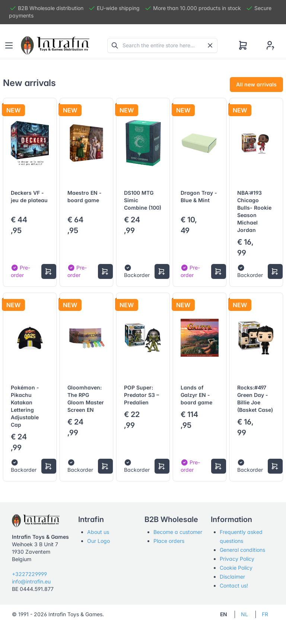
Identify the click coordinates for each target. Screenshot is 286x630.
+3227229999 (29, 574)
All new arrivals (256, 84)
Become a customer (177, 532)
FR (265, 614)
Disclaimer (232, 576)
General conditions (242, 550)
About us (98, 532)
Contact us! (234, 585)
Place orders (168, 541)
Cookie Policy (236, 567)
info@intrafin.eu (31, 581)
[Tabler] (55, 45)
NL (244, 614)
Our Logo (98, 541)
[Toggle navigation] (9, 45)
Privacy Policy (237, 559)
